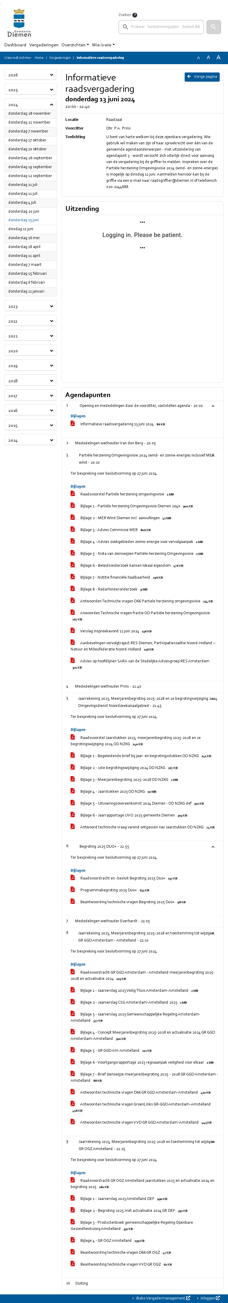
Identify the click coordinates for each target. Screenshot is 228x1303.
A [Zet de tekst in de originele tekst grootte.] (198, 58)
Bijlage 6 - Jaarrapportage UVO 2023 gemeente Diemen (130, 816)
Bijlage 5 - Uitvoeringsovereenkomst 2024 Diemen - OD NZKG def (138, 804)
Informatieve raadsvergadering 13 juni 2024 (119, 424)
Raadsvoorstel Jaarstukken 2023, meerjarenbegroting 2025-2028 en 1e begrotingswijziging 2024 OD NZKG (136, 741)
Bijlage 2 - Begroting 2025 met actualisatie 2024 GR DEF (130, 1211)
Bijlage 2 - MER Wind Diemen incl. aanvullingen (122, 518)
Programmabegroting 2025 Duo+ (111, 890)
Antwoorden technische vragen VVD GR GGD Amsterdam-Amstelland (142, 1123)
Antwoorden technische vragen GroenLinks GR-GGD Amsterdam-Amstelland (141, 1108)
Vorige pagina (202, 76)
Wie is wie (101, 45)
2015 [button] (13, 425)
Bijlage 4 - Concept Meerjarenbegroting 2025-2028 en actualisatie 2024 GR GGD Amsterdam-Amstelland (143, 1036)
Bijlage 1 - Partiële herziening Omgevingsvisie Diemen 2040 (133, 506)
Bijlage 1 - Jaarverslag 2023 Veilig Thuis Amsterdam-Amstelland (135, 991)
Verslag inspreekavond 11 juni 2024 (112, 631)
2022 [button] (13, 321)
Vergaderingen (43, 45)
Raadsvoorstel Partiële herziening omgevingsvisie (123, 494)
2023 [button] (13, 306)
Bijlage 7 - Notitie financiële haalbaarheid (118, 578)
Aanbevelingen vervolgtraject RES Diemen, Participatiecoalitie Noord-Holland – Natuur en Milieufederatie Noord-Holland (143, 646)
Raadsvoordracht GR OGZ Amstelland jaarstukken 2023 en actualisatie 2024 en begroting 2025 (142, 1184)
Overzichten (73, 45)
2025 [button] (13, 90)
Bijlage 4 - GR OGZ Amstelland (108, 1241)
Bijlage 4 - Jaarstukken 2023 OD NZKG (114, 792)
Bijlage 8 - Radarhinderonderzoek (110, 589)
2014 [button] (13, 440)
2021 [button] (13, 336)
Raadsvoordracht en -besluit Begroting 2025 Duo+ (125, 878)
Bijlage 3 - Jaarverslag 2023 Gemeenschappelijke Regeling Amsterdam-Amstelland (135, 1018)
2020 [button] (13, 351)
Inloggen (210, 1298)
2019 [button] (13, 366)
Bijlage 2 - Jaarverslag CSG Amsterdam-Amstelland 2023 (130, 1003)
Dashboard (15, 45)
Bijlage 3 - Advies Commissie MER (112, 530)
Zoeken (124, 15)
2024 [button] (13, 104)
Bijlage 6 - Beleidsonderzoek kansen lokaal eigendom (128, 566)
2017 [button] (12, 396)
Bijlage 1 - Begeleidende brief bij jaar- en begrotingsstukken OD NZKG (142, 756)
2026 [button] (13, 75)
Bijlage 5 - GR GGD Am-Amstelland (112, 1051)
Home (39, 58)
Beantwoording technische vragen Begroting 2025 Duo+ (129, 902)
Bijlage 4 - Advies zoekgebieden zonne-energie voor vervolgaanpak (138, 542)
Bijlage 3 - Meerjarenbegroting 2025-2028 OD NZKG (125, 780)
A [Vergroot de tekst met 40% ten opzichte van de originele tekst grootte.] (218, 57)
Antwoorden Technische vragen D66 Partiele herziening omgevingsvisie (143, 601)
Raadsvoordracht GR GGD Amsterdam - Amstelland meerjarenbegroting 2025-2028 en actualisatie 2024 (143, 976)
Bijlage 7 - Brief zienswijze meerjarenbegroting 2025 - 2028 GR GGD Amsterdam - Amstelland (144, 1078)
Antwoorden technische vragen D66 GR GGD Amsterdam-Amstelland (142, 1093)
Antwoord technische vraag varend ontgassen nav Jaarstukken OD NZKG (143, 827)
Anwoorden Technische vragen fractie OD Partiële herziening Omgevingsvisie (140, 616)
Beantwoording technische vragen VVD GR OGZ (122, 1265)
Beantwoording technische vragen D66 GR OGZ (122, 1253)
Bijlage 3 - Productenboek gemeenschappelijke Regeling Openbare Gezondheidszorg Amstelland (132, 1226)
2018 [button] (13, 381)
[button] (213, 27)
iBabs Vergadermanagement (162, 1298)
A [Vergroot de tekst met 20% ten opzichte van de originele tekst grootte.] (208, 58)
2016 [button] (13, 410)
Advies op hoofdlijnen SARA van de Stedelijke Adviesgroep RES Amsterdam (140, 664)
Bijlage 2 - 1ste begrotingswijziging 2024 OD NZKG (125, 768)
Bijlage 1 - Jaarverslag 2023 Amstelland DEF (120, 1199)
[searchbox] (161, 27)
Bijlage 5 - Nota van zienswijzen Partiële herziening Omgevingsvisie (138, 554)
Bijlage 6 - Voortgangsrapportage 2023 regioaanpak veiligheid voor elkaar (143, 1063)
